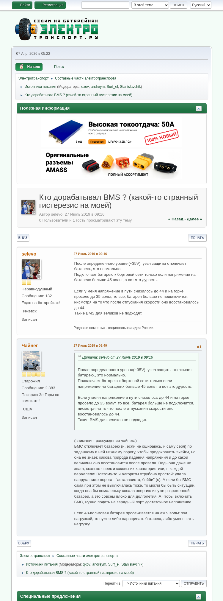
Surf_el (112, 87)
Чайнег (30, 345)
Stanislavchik (130, 87)
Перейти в (111, 583)
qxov (85, 87)
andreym (98, 87)
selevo (29, 253)
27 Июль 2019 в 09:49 (90, 345)
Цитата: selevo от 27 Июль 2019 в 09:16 (117, 357)
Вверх (23, 543)
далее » (194, 219)
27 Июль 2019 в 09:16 (90, 254)
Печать (197, 237)
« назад (175, 219)
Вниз (22, 237)
